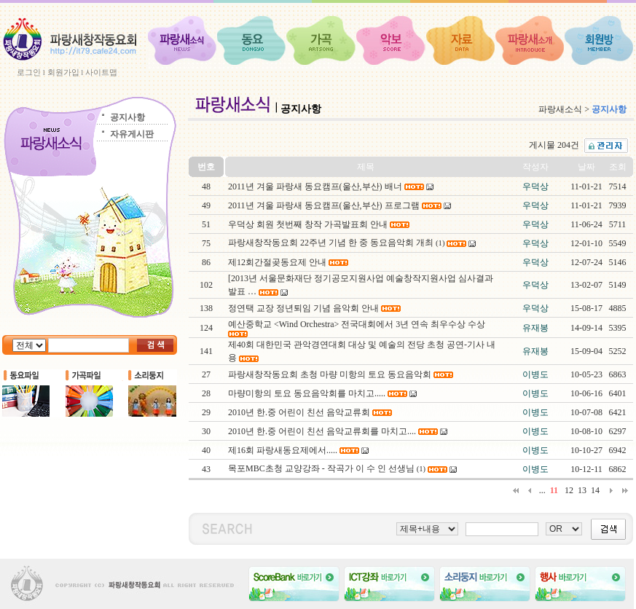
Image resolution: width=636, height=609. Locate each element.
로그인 (29, 72)
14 (595, 490)
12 (569, 490)
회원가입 (63, 72)
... (542, 490)
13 (582, 490)
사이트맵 (101, 72)
